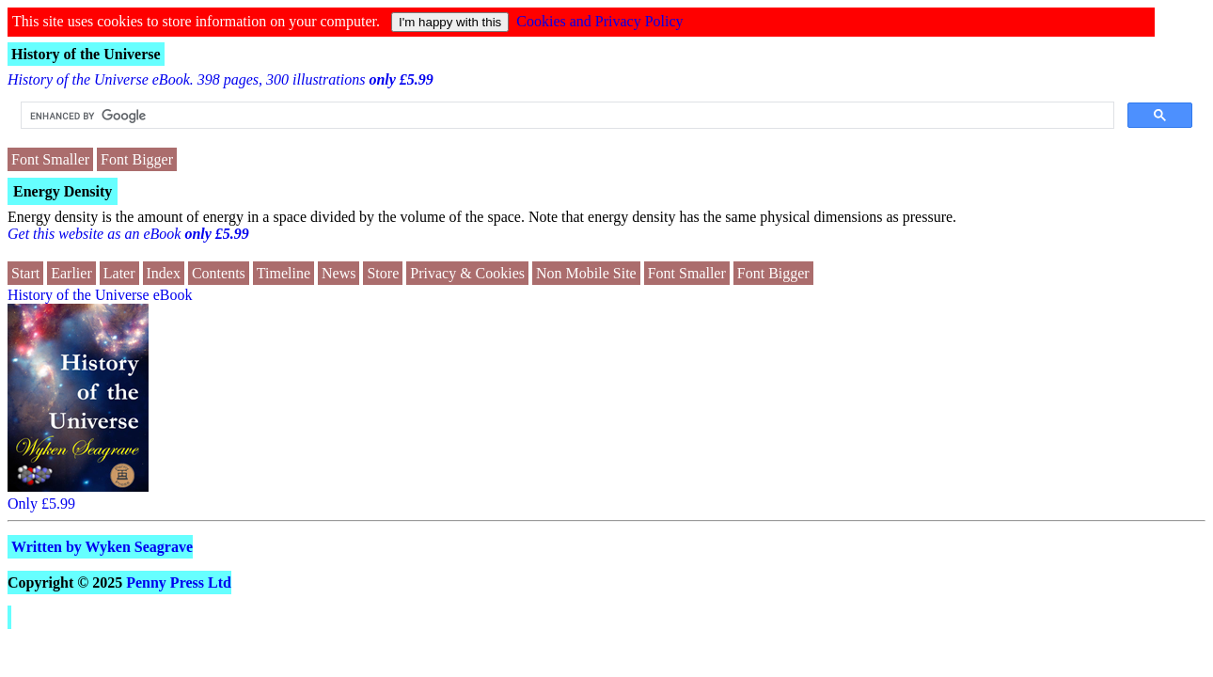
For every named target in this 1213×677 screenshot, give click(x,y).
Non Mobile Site (586, 273)
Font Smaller (50, 159)
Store (383, 273)
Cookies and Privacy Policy (599, 21)
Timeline (283, 273)
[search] (565, 115)
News (338, 273)
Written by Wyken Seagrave (102, 547)
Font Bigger (137, 159)
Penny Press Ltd (178, 582)
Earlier (71, 273)
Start (25, 273)
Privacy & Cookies (467, 273)
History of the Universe (86, 54)
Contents (218, 273)
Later (119, 273)
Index (164, 273)
